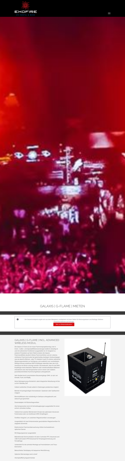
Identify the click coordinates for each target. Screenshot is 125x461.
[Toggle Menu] (109, 13)
